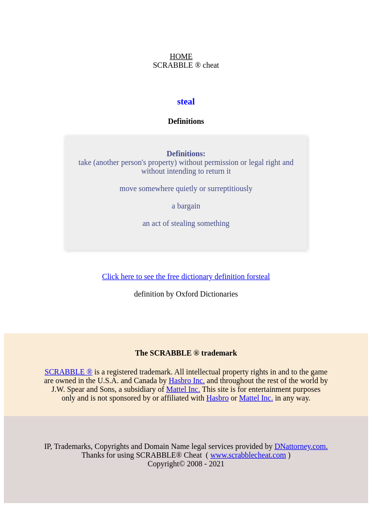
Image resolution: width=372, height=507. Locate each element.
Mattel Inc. (183, 389)
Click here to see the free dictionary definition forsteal (186, 276)
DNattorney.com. (301, 446)
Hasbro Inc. (187, 380)
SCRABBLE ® (69, 372)
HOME (181, 56)
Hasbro (217, 398)
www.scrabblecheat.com (248, 455)
